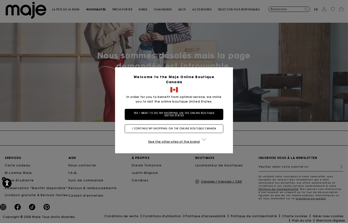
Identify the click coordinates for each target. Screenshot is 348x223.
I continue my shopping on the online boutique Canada (174, 128)
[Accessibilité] (7, 183)
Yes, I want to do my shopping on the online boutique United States (174, 114)
